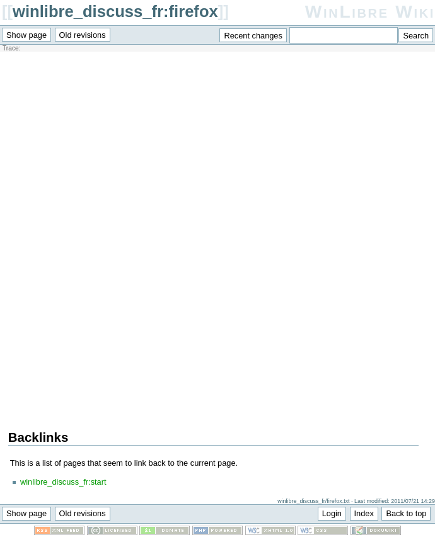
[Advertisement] (213, 142)
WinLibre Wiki (370, 11)
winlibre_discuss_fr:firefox (115, 11)
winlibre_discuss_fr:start (63, 482)
